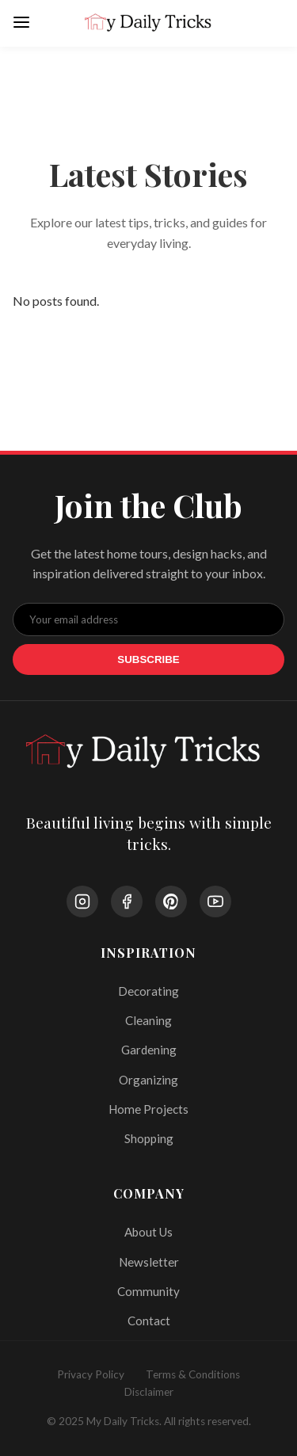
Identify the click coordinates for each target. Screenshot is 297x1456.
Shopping (148, 1138)
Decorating (148, 991)
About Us (148, 1232)
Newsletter (149, 1262)
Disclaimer (148, 1391)
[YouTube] (215, 901)
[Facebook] (127, 901)
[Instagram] (82, 901)
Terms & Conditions (193, 1374)
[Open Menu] (21, 23)
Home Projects (148, 1109)
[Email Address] (148, 619)
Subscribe (148, 659)
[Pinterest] (171, 901)
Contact (149, 1320)
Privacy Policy (90, 1374)
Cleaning (148, 1020)
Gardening (149, 1049)
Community (148, 1291)
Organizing (148, 1080)
